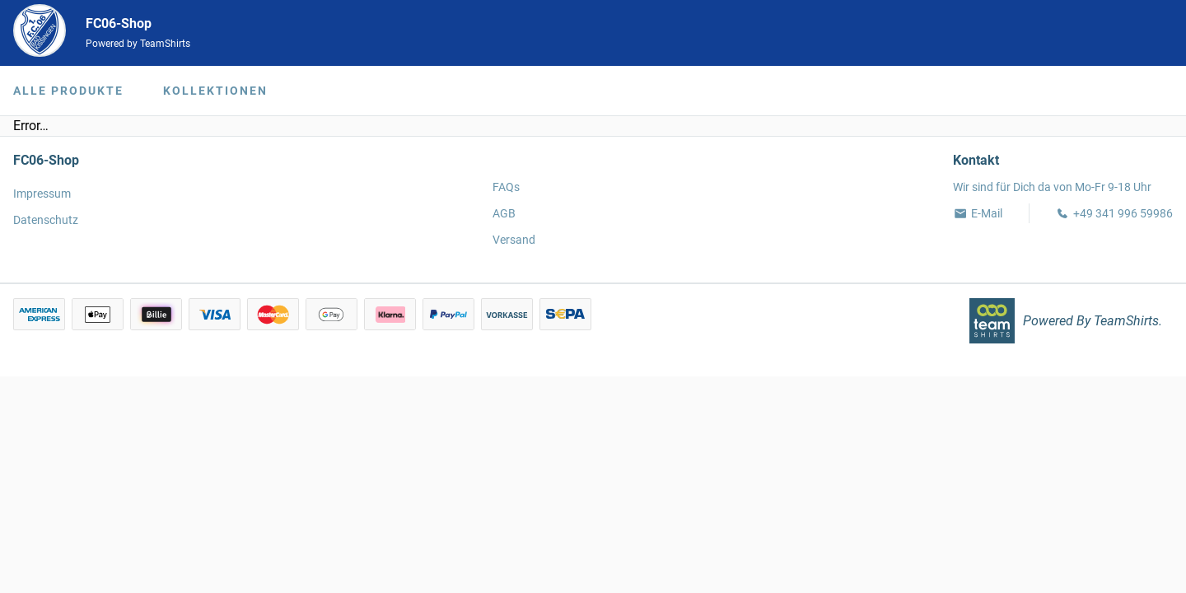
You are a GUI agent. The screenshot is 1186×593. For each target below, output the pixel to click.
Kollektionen (215, 90)
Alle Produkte (68, 90)
